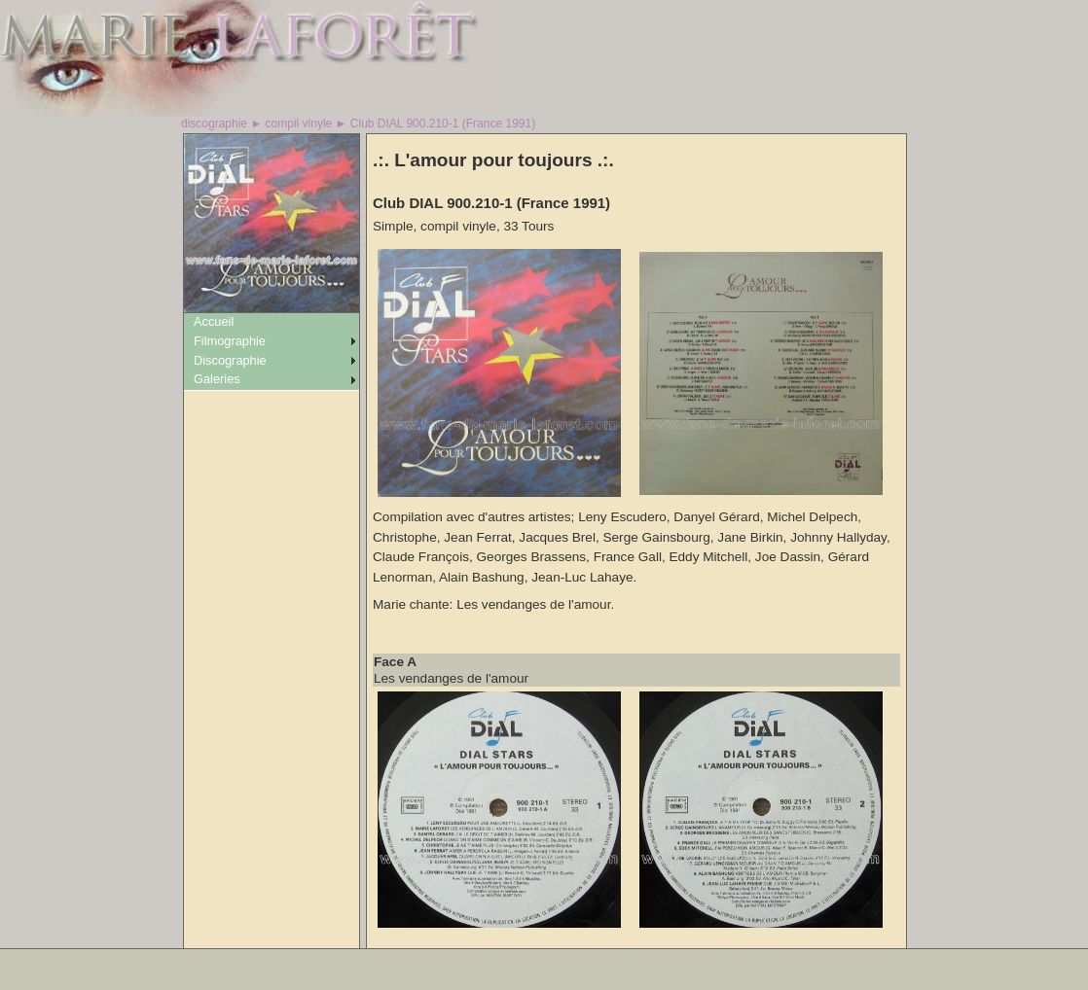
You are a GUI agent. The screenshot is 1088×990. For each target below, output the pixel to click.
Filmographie (230, 341)
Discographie (230, 360)
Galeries (217, 378)
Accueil (214, 321)
